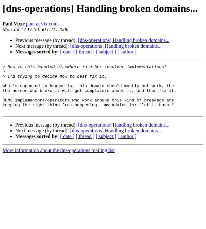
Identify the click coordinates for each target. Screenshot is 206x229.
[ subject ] (106, 51)
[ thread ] (85, 51)
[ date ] (67, 51)
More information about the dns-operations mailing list (59, 160)
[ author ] (127, 51)
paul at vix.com (42, 23)
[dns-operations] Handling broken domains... (123, 40)
